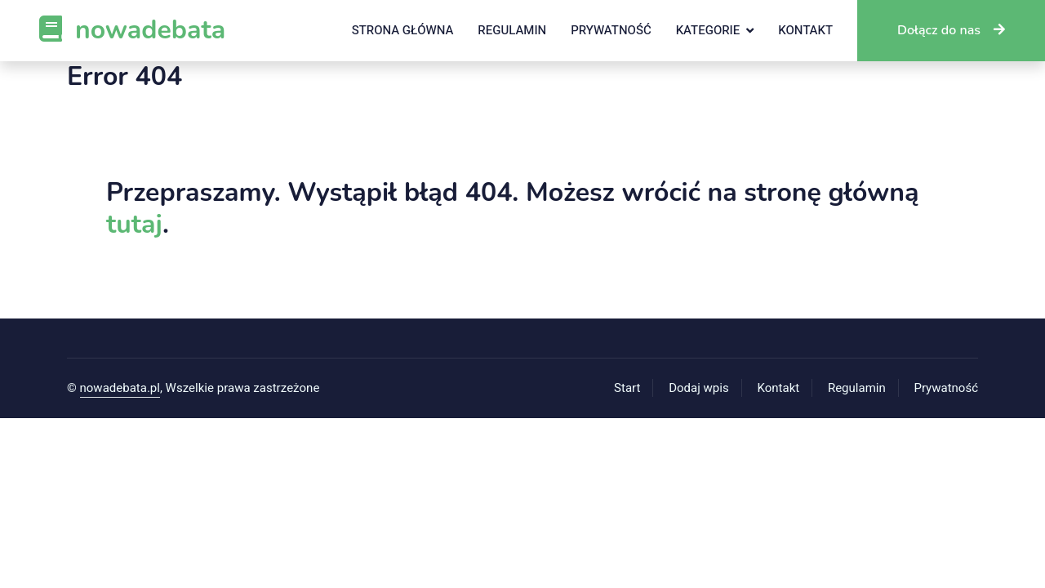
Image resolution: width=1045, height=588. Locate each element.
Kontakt (805, 30)
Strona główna (403, 30)
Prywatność (611, 30)
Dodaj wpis (699, 388)
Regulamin (512, 30)
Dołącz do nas (951, 30)
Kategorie (708, 30)
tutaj (134, 224)
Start (627, 388)
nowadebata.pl (120, 388)
